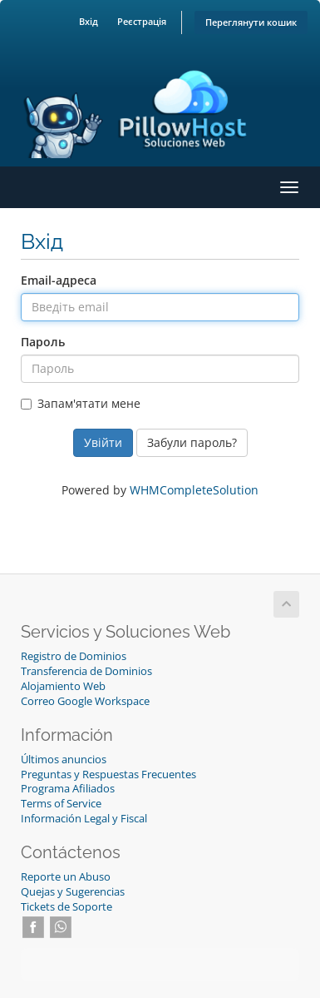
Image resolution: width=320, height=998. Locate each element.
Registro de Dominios (73, 656)
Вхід (88, 21)
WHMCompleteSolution (194, 490)
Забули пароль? (192, 442)
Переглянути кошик (251, 22)
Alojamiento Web (63, 686)
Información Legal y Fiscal (84, 819)
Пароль (43, 342)
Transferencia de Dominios (86, 671)
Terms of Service (61, 804)
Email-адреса (58, 280)
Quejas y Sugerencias (73, 892)
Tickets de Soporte (66, 907)
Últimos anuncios (63, 759)
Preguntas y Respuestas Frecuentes (108, 774)
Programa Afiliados (68, 789)
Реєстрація (141, 21)
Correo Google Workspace (85, 701)
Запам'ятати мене (80, 403)
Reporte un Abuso (66, 877)
